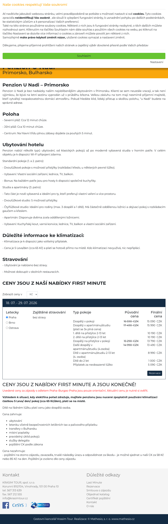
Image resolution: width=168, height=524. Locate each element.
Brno (10, 322)
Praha (11, 317)
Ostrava (12, 328)
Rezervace (155, 373)
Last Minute (94, 482)
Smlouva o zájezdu (98, 490)
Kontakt (91, 502)
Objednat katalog (97, 494)
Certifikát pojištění (98, 498)
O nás (90, 506)
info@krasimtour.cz (15, 498)
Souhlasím (84, 55)
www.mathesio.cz (122, 519)
